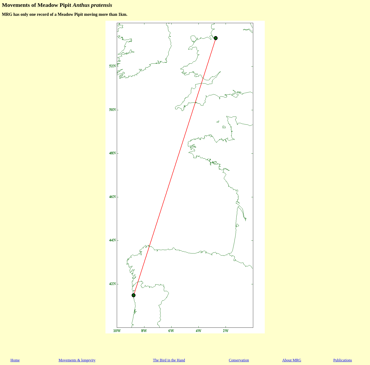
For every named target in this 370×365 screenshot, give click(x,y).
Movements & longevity (77, 360)
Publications (342, 360)
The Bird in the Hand (169, 360)
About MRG (291, 360)
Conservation (239, 360)
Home (15, 360)
